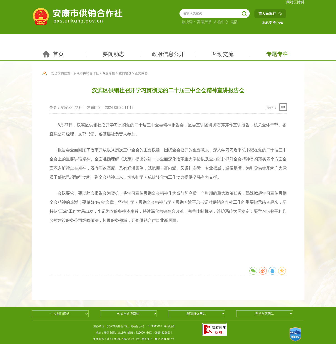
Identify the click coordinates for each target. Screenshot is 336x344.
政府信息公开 (168, 54)
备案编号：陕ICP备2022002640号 (114, 339)
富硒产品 (204, 22)
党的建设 (125, 73)
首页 (53, 54)
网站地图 (169, 326)
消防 (234, 22)
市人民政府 (267, 13)
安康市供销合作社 (86, 73)
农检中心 (221, 22)
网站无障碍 (295, 2)
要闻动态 (113, 54)
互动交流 (223, 54)
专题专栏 (277, 54)
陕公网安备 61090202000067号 (155, 339)
